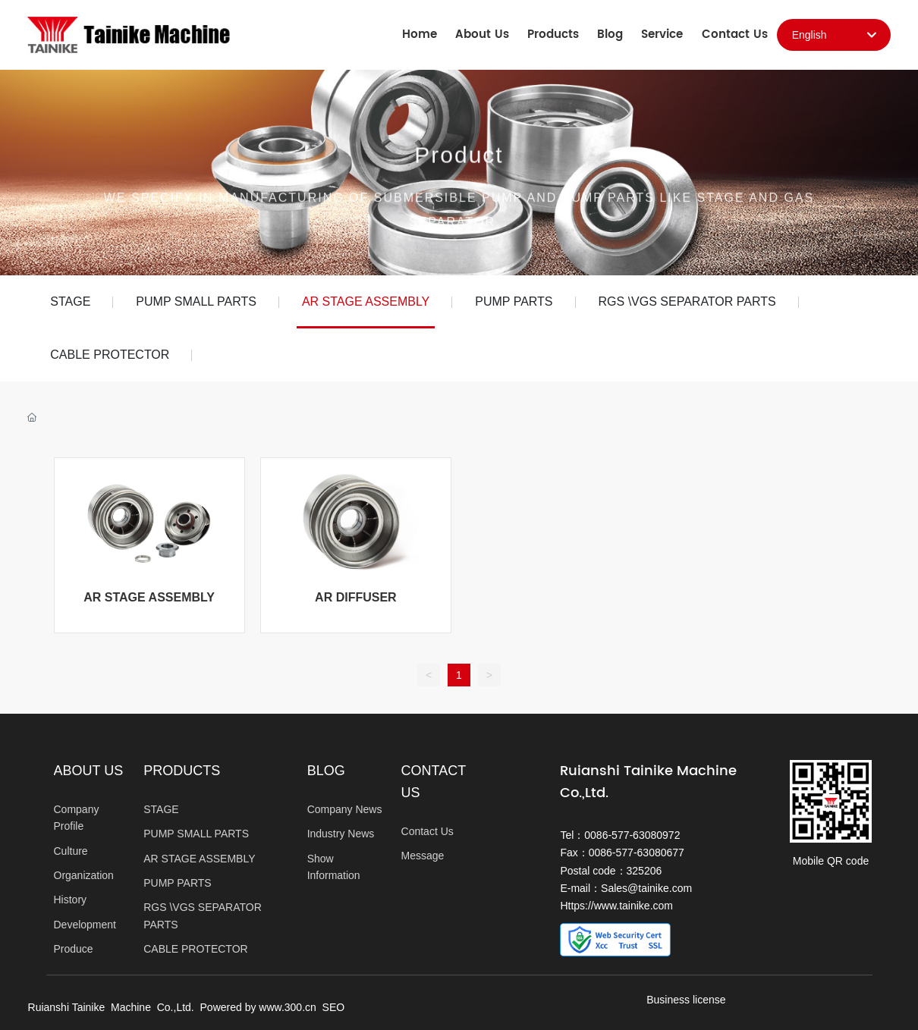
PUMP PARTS (513, 301)
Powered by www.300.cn (258, 1007)
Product (458, 164)
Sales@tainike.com (646, 888)
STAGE (70, 301)
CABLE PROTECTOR (109, 354)
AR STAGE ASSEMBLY (365, 301)
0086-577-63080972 (632, 835)
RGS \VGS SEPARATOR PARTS (687, 301)
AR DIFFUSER (356, 597)
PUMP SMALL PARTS (196, 301)
